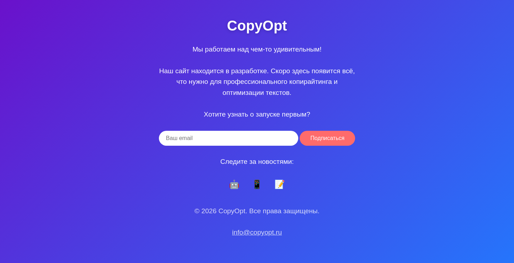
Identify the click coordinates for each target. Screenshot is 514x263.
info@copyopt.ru (257, 232)
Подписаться (327, 138)
